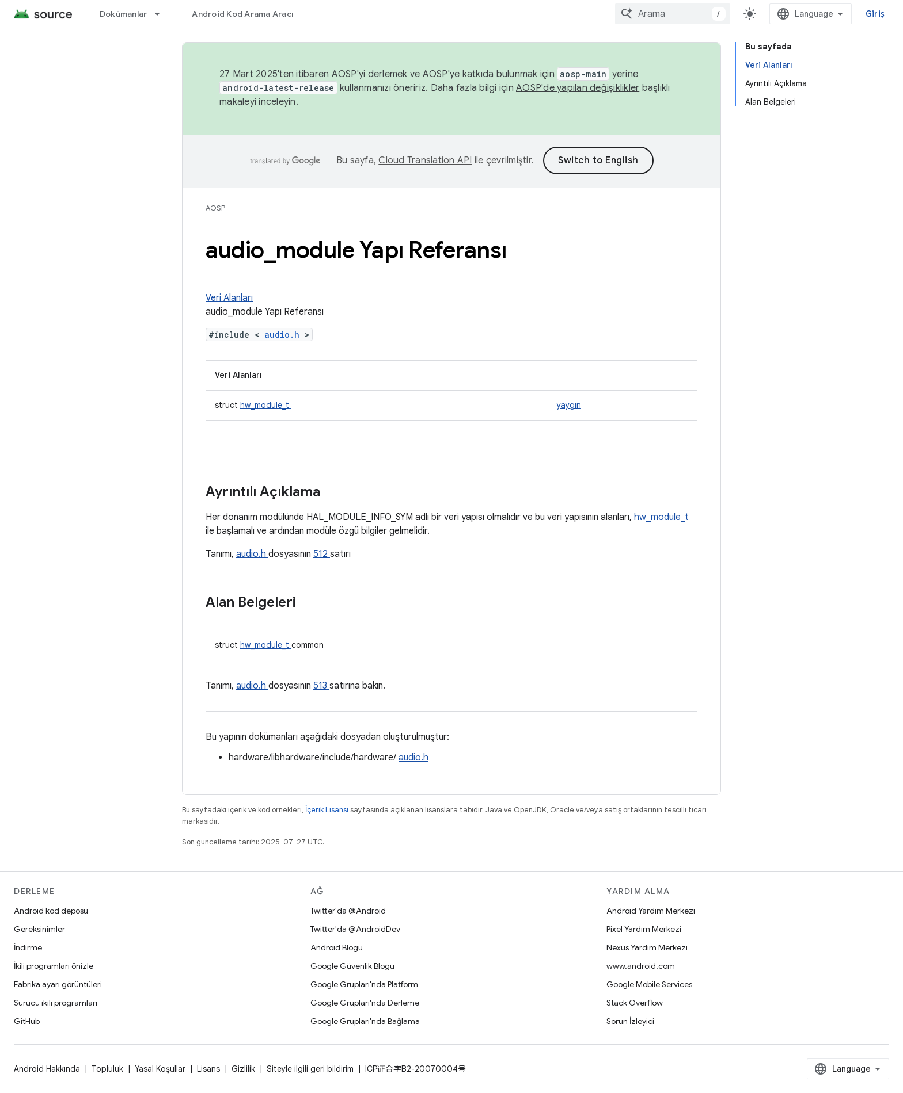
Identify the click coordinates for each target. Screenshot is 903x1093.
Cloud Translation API (425, 160)
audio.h (284, 334)
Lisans (208, 1068)
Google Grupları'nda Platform (364, 984)
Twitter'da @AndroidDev (355, 929)
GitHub (27, 1021)
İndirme (28, 947)
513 (321, 685)
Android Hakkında (47, 1068)
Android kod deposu (51, 910)
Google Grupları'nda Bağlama (365, 1021)
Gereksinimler (39, 929)
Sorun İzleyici (630, 1021)
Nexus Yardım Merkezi (647, 947)
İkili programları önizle (53, 966)
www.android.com (640, 966)
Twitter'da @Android (348, 910)
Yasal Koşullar (160, 1068)
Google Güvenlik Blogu (352, 966)
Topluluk (107, 1068)
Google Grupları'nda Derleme (364, 1003)
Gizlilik (243, 1068)
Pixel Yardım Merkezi (643, 929)
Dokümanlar (123, 14)
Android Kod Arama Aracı (242, 14)
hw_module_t (265, 405)
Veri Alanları (229, 298)
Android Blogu (336, 947)
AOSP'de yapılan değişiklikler (577, 88)
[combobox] (672, 13)
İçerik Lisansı (326, 810)
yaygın (569, 405)
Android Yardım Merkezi (650, 910)
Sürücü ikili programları (55, 1003)
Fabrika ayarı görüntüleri (58, 984)
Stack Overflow (634, 1003)
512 (321, 554)
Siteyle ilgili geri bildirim (310, 1068)
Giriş (875, 14)
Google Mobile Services (649, 984)
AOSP (215, 208)
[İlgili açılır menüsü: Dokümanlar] (162, 14)
